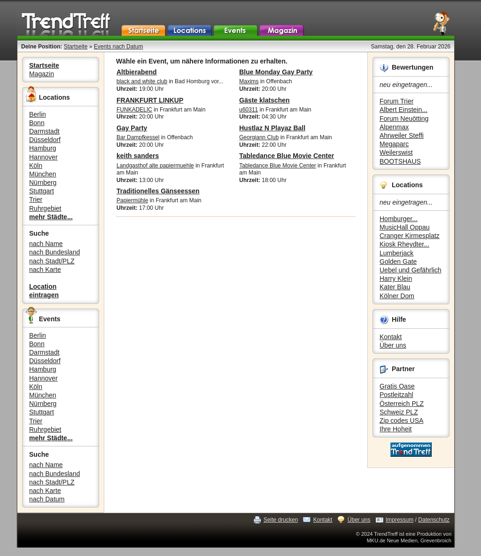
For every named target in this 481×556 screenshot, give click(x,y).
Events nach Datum (118, 46)
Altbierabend (136, 72)
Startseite (76, 46)
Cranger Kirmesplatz (410, 235)
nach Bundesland (54, 252)
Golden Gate (398, 261)
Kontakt (391, 337)
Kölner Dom (397, 296)
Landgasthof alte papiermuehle (155, 165)
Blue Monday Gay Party (275, 72)
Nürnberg (42, 182)
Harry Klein (396, 278)
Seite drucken (281, 519)
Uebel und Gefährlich (411, 270)
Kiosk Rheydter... (404, 244)
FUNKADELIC (134, 109)
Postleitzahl (396, 394)
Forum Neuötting (404, 118)
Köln (35, 165)
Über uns (393, 345)
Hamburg (42, 148)
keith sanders (137, 155)
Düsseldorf (45, 139)
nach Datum (46, 499)
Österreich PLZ (402, 403)
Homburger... (399, 218)
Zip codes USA (401, 420)
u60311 (248, 109)
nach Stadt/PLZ (52, 261)
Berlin (37, 114)
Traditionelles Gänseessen (158, 191)
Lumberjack (396, 253)
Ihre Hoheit (395, 429)
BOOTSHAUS (400, 161)
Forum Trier (396, 101)
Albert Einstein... (403, 109)
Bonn (37, 123)
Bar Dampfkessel (137, 137)
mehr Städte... (51, 217)
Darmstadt (44, 131)
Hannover (43, 157)
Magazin (41, 74)
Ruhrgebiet (45, 208)
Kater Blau (395, 287)
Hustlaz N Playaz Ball (272, 128)
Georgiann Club (259, 137)
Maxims (248, 81)
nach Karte (45, 269)
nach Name (46, 243)
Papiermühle (132, 200)
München (42, 174)
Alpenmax (394, 127)
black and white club (141, 81)
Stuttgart (41, 191)
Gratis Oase (397, 386)
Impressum (399, 519)
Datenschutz (434, 519)
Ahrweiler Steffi (402, 135)
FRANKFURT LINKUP (149, 100)
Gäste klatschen (264, 100)
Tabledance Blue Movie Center (286, 155)
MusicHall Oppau (405, 227)
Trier (35, 199)
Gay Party (131, 128)
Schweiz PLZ (399, 412)
